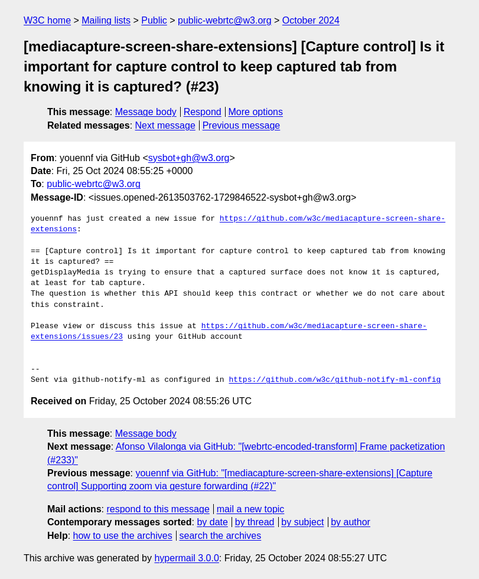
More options (256, 112)
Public (154, 20)
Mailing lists (106, 20)
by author (350, 522)
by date (212, 522)
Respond (202, 112)
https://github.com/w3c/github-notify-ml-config (335, 380)
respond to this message (157, 509)
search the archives (221, 536)
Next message (165, 125)
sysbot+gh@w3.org (189, 158)
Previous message (242, 125)
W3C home (47, 20)
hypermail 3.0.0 (186, 558)
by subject (302, 522)
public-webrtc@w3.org (225, 20)
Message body (146, 112)
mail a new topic (251, 509)
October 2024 (311, 20)
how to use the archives (122, 536)
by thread (255, 522)
